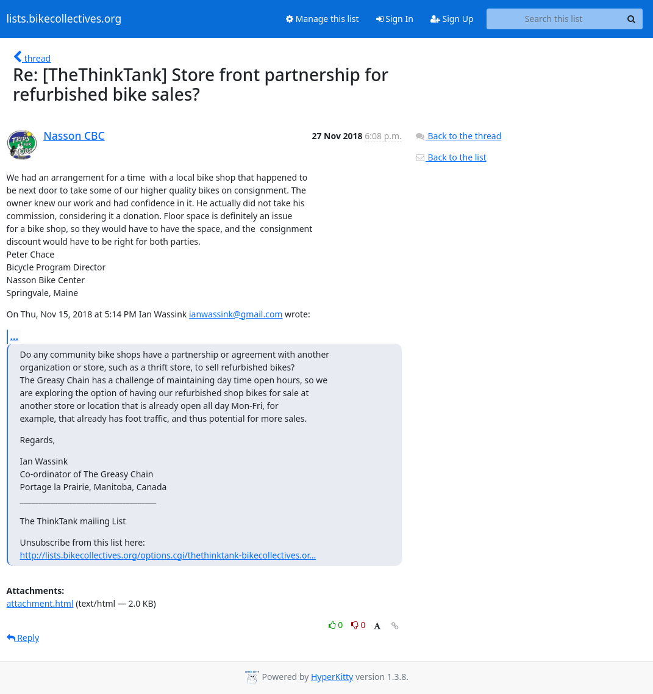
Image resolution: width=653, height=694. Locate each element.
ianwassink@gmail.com (236, 314)
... (14, 336)
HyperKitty (332, 676)
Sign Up (452, 18)
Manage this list (322, 18)
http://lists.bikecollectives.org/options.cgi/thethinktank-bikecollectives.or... (168, 555)
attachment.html (40, 603)
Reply (23, 637)
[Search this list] (554, 19)
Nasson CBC (74, 135)
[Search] (632, 19)
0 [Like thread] (337, 625)
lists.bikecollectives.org (64, 19)
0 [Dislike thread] (358, 625)
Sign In (394, 18)
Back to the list (451, 157)
